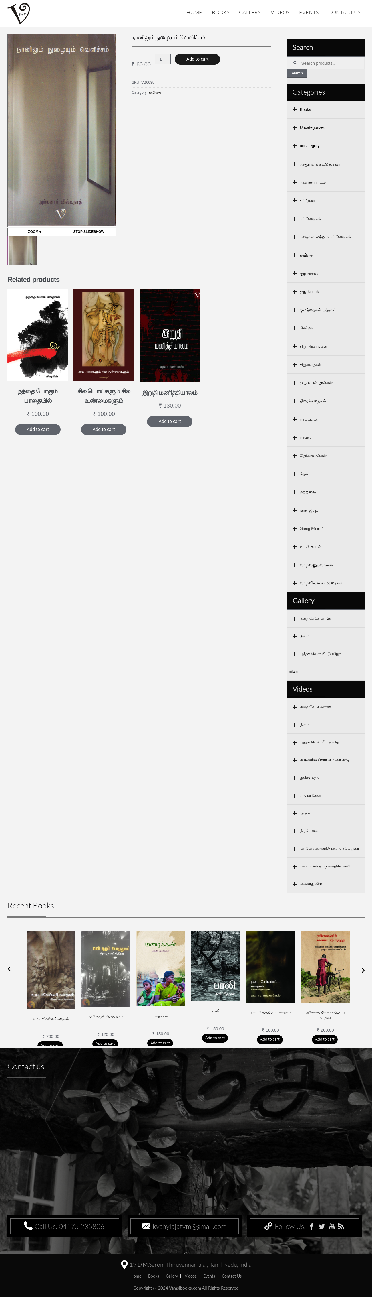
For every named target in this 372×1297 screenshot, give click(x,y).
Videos (280, 12)
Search (297, 73)
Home (194, 12)
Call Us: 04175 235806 (69, 1226)
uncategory (309, 145)
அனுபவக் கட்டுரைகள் (320, 164)
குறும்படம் (309, 291)
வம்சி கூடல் (310, 546)
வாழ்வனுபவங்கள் (316, 565)
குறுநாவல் (309, 273)
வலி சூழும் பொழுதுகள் (105, 1016)
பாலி (215, 1011)
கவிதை (155, 92)
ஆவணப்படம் (313, 182)
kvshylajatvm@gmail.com (189, 1226)
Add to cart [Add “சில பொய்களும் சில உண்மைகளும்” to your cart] (104, 429)
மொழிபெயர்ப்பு (314, 528)
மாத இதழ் (309, 510)
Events (309, 12)
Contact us (344, 12)
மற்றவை (308, 492)
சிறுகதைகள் (310, 364)
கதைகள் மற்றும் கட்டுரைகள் (325, 237)
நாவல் (305, 437)
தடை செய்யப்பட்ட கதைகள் (270, 1012)
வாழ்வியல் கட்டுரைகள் (321, 583)
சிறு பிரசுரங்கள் (313, 346)
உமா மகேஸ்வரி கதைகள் (51, 1018)
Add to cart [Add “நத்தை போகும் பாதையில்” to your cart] (38, 429)
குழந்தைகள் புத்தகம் (318, 310)
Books (220, 12)
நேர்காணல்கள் (313, 455)
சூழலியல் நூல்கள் (316, 382)
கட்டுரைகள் (310, 219)
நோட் (305, 474)
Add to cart (197, 59)
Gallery (250, 12)
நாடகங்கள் (310, 419)
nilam (293, 671)
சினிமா (306, 328)
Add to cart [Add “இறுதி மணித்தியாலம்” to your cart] (170, 421)
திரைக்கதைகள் (313, 401)
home (135, 1276)
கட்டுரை (307, 200)
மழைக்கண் (161, 1016)
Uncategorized (312, 127)
